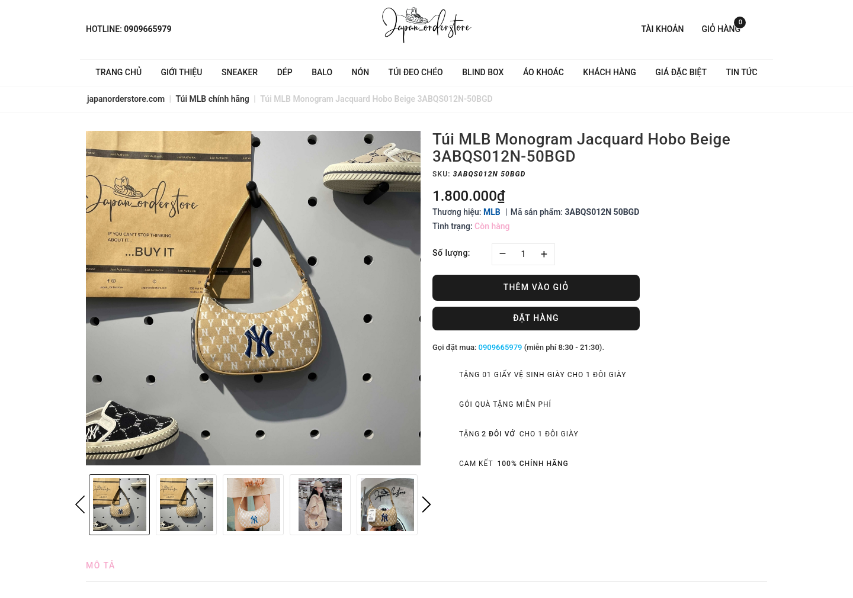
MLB (492, 212)
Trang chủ (118, 72)
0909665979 (147, 29)
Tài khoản (662, 29)
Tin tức (742, 72)
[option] (253, 298)
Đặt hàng (536, 318)
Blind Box (483, 72)
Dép (285, 72)
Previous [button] (80, 504)
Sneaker (240, 72)
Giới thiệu (182, 72)
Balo (322, 72)
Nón (361, 72)
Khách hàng (609, 72)
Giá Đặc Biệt (681, 72)
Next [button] (426, 504)
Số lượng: (451, 253)
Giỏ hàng (724, 28)
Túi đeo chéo (416, 72)
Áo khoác (543, 72)
